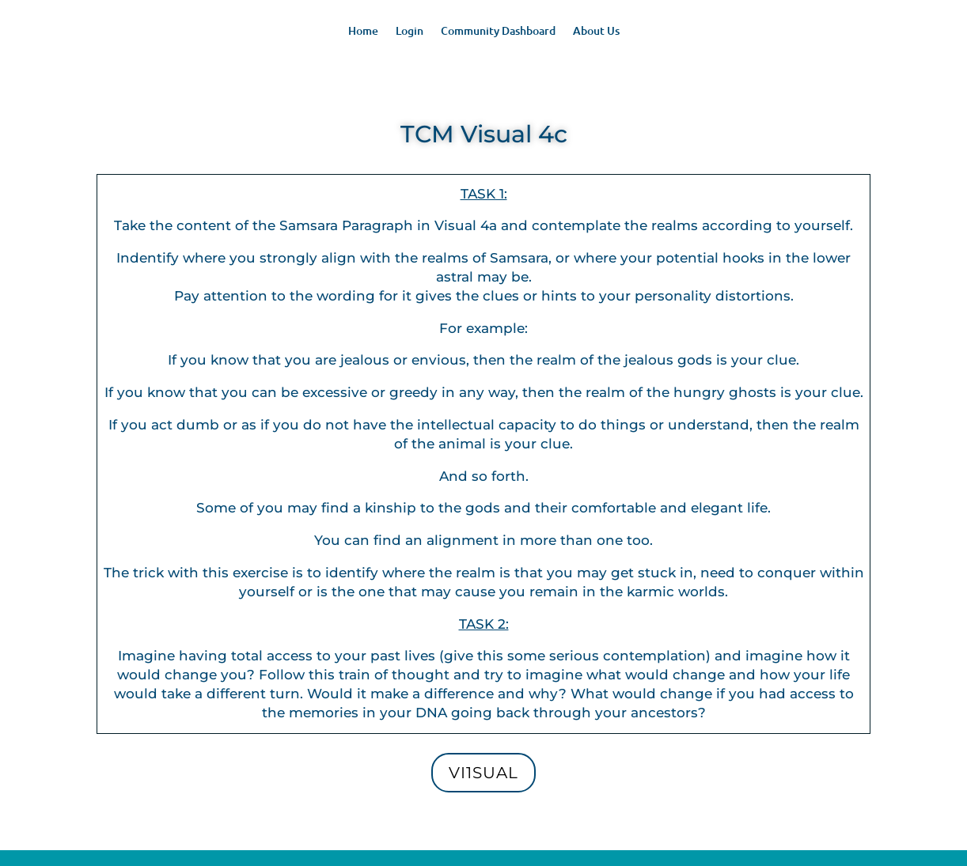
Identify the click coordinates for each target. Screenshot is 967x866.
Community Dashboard (498, 31)
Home (363, 31)
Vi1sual (483, 772)
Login (409, 31)
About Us (596, 31)
